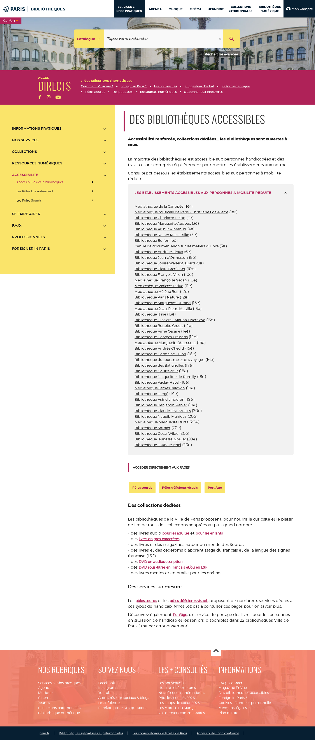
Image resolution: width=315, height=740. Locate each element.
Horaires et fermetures (177, 688)
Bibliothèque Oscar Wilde (156, 433)
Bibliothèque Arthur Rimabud (160, 229)
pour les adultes (175, 533)
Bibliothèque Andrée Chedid (159, 348)
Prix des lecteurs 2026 (176, 698)
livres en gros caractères (159, 539)
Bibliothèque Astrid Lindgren (159, 399)
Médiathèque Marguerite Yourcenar (165, 343)
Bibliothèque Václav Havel (157, 382)
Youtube (105, 693)
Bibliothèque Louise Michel (158, 445)
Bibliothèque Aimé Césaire (157, 331)
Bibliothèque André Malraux (159, 252)
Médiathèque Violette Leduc (159, 286)
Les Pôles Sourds (29, 200)
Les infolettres (109, 703)
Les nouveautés (171, 683)
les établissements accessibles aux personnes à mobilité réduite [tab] (203, 192)
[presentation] (59, 191)
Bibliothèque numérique (59, 713)
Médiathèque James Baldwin (160, 388)
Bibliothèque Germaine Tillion (160, 354)
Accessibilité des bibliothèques (39, 182)
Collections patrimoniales (59, 708)
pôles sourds (146, 601)
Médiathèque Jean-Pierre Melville (163, 309)
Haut (216, 651)
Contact (235, 683)
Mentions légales (233, 708)
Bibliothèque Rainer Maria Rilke (162, 235)
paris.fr (44, 733)
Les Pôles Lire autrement (34, 191)
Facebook (106, 683)
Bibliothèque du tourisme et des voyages (169, 360)
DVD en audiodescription (161, 562)
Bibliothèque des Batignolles (159, 365)
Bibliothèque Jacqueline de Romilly (165, 377)
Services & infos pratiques (59, 683)
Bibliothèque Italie (150, 314)
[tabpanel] (211, 328)
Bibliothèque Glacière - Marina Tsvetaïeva (170, 320)
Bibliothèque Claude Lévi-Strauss (163, 411)
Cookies (225, 703)
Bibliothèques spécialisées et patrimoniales (91, 733)
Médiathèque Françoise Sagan (161, 280)
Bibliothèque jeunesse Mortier (160, 439)
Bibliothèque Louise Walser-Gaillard (165, 263)
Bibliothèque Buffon (152, 240)
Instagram (107, 688)
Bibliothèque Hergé (151, 394)
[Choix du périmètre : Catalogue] (89, 38)
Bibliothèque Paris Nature (157, 297)
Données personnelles (253, 703)
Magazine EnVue (233, 688)
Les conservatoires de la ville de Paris (160, 733)
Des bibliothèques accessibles (244, 693)
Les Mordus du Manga (177, 708)
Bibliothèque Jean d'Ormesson (161, 257)
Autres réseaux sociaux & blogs (123, 698)
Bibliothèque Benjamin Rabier (161, 405)
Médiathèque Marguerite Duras (161, 422)
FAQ (222, 683)
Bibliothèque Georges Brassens (161, 337)
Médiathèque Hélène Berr (157, 292)
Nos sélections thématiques (181, 693)
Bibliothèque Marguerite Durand (163, 303)
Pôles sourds (142, 488)
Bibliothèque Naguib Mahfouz (160, 416)
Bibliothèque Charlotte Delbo (160, 218)
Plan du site (228, 713)
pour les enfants (209, 533)
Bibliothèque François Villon (159, 275)
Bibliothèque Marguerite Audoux (163, 223)
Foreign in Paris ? (233, 698)
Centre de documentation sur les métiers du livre (177, 246)
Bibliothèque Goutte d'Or (156, 371)
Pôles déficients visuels (180, 488)
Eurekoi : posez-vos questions (122, 708)
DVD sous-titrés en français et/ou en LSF (173, 567)
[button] (299, 8)
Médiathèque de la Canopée (159, 206)
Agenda (44, 688)
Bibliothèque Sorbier (152, 428)
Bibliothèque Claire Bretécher (160, 269)
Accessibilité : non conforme (218, 733)
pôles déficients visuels (189, 601)
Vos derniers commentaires (181, 713)
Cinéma (44, 698)
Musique (45, 693)
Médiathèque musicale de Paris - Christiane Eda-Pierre (181, 212)
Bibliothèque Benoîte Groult (159, 326)
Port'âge (180, 615)
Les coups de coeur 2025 (179, 703)
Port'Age (215, 488)
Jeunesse (45, 703)
